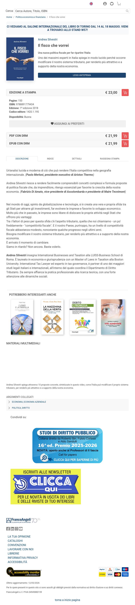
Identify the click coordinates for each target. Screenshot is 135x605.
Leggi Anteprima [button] (82, 75)
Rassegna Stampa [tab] (110, 159)
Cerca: (10, 11)
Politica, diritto (21, 408)
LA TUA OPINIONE (19, 536)
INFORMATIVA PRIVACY (23, 557)
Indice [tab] (50, 159)
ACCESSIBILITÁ (17, 562)
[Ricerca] (127, 10)
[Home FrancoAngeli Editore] (18, 4)
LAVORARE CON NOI (20, 549)
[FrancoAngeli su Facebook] (8, 529)
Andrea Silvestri (47, 39)
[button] (90, 4)
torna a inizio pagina (67, 600)
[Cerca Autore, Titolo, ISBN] (69, 10)
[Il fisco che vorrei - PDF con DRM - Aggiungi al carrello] (125, 135)
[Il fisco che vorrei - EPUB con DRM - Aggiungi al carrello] (125, 143)
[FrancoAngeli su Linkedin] (12, 529)
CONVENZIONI (17, 545)
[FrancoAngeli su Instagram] (16, 529)
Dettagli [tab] (77, 159)
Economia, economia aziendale (29, 402)
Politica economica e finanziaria (31, 17)
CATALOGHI (15, 540)
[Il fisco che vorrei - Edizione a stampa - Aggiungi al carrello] (125, 92)
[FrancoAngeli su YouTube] (20, 529)
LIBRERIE (13, 553)
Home (9, 17)
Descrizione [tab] (21, 159)
